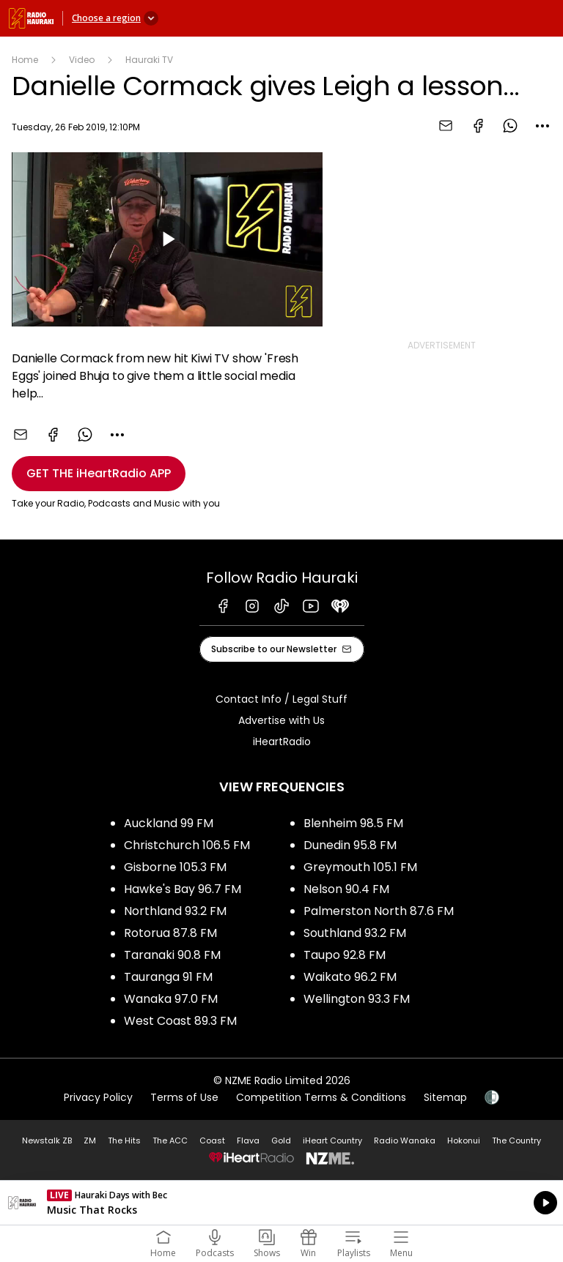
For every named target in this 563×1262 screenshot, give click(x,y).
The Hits (124, 1140)
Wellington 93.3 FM (356, 998)
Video (82, 59)
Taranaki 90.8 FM (172, 955)
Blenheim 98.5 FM (353, 823)
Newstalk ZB (47, 1140)
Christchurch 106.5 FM (187, 845)
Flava (248, 1140)
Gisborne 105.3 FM (175, 867)
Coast (212, 1140)
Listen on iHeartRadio (281, 1203)
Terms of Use (184, 1097)
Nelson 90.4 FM (346, 889)
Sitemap (445, 1097)
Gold (281, 1140)
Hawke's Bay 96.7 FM (182, 889)
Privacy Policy (98, 1097)
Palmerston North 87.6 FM (378, 911)
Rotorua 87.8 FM (170, 933)
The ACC (170, 1140)
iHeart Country (332, 1140)
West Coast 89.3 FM (180, 1020)
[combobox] (542, 126)
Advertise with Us (281, 720)
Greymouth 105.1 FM (360, 867)
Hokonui (463, 1140)
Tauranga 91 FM (168, 976)
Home (25, 59)
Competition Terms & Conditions (321, 1097)
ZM (90, 1140)
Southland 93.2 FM (354, 933)
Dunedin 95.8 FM (350, 845)
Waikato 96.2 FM (350, 976)
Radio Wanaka (404, 1140)
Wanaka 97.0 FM (171, 998)
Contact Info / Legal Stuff (281, 699)
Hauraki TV (149, 59)
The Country (516, 1140)
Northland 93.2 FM (175, 911)
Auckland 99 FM (168, 823)
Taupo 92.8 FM (344, 955)
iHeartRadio (282, 741)
